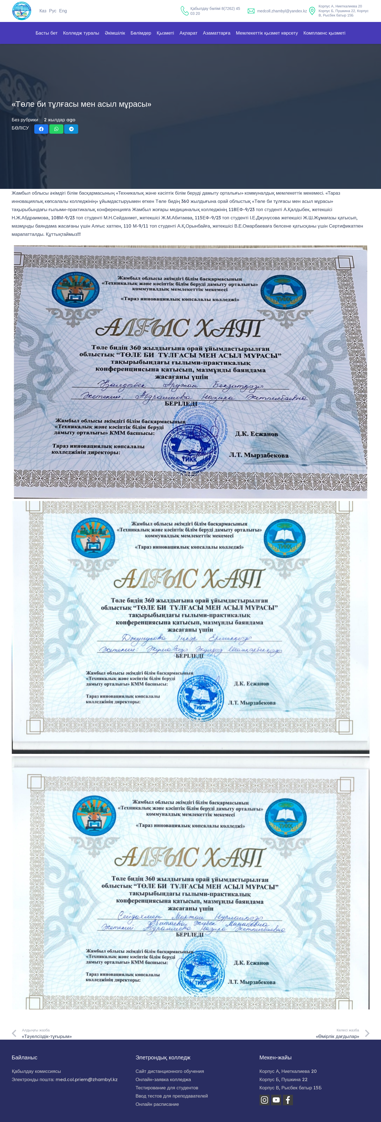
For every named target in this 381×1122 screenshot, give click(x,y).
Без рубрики (25, 119)
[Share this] (41, 129)
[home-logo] (22, 11)
